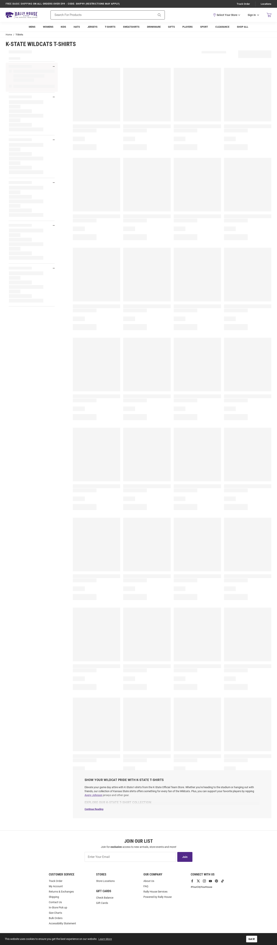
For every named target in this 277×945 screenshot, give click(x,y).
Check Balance (104, 897)
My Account (56, 886)
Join (185, 856)
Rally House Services (155, 891)
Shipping (54, 896)
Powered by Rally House (157, 896)
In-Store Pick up (58, 907)
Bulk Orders (55, 918)
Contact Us (55, 902)
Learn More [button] (105, 938)
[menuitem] (32, 27)
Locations (266, 3)
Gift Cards (102, 902)
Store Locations (105, 880)
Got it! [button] (251, 939)
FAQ (145, 886)
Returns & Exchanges (61, 891)
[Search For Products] (98, 14)
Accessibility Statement (62, 923)
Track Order (243, 3)
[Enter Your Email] (130, 857)
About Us (148, 880)
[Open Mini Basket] (269, 15)
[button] (226, 14)
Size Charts (55, 912)
